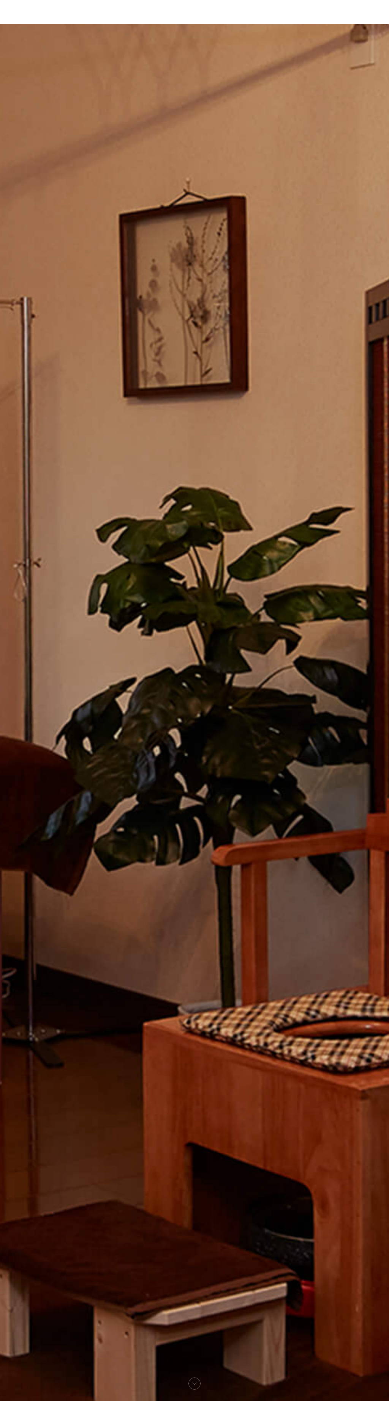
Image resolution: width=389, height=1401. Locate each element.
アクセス (221, 17)
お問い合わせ (257, 17)
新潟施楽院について (141, 17)
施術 (197, 17)
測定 (180, 17)
